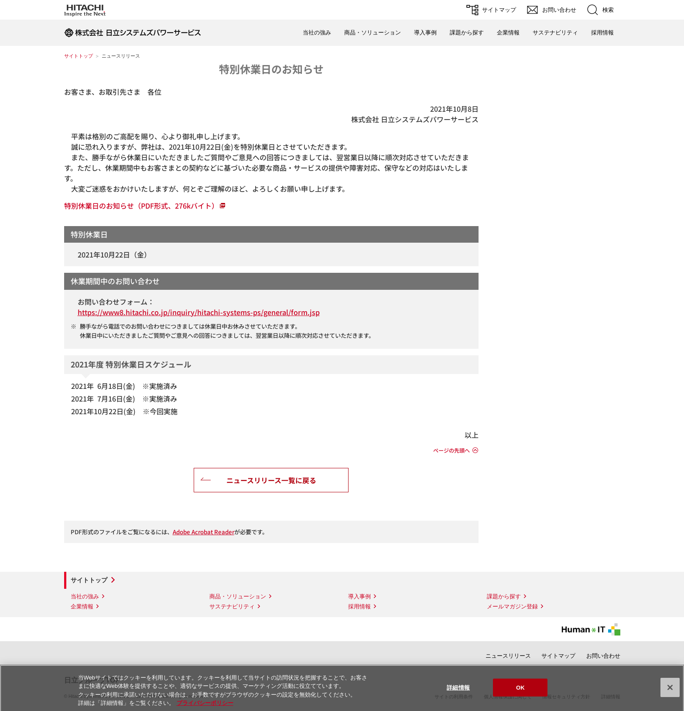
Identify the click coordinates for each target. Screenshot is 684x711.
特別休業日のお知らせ (271, 68)
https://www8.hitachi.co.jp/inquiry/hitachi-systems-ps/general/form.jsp (199, 312)
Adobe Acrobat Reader (203, 532)
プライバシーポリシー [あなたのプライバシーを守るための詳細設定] (205, 707)
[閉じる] (670, 691)
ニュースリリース (508, 656)
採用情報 (602, 32)
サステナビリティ (555, 32)
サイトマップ (558, 656)
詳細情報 (458, 691)
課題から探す (467, 32)
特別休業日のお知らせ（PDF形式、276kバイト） (141, 205)
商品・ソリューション (372, 32)
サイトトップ (78, 55)
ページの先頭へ (451, 450)
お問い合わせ (603, 656)
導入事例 (425, 32)
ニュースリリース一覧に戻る (271, 480)
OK (520, 691)
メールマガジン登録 (512, 606)
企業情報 (508, 32)
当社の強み (317, 32)
